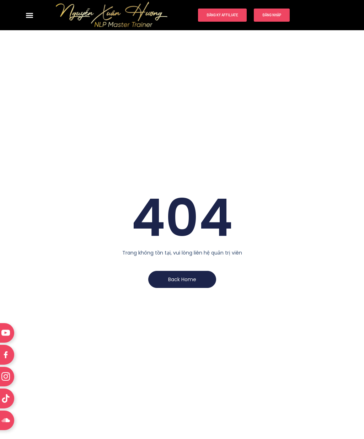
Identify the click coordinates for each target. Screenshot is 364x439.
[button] (30, 15)
